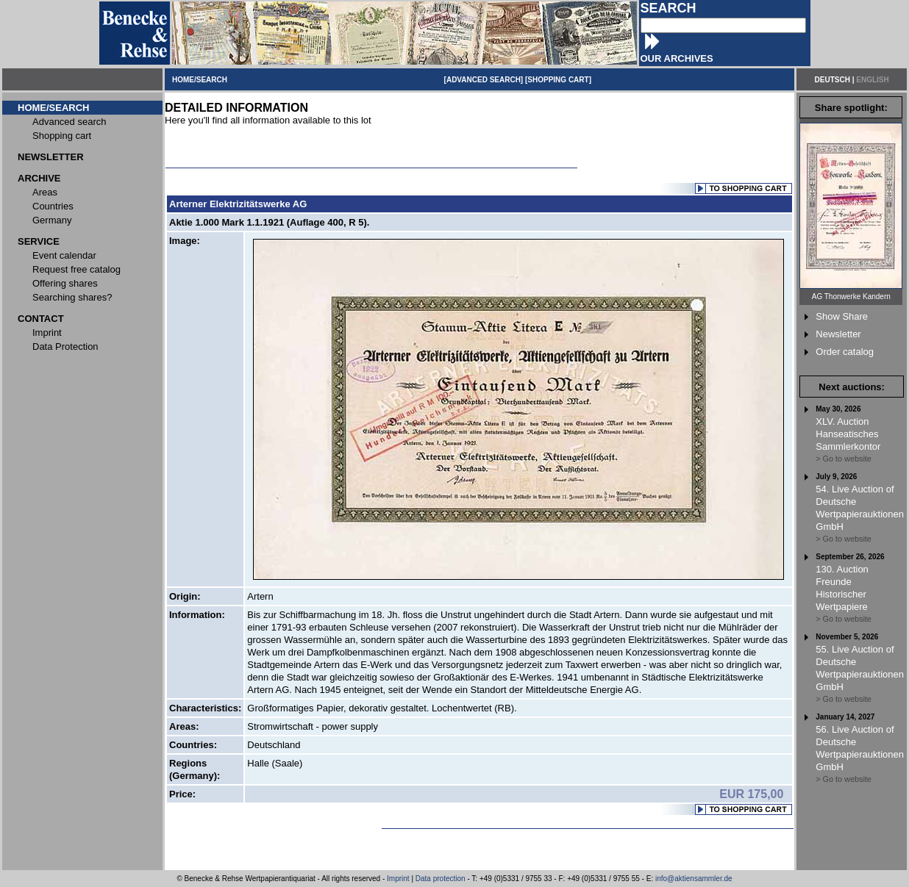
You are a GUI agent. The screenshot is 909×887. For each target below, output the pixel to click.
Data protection (441, 879)
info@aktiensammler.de (693, 879)
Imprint (398, 879)
